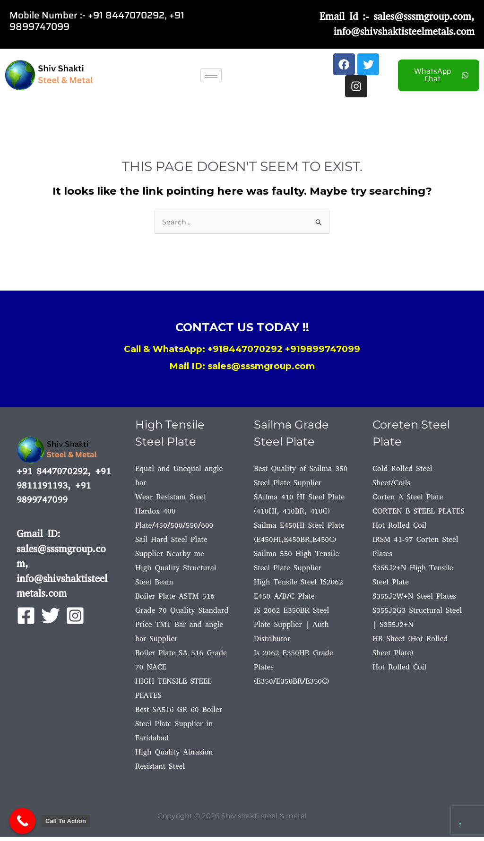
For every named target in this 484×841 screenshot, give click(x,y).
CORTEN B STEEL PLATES (418, 515)
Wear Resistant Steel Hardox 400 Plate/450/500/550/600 (174, 515)
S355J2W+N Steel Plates (414, 600)
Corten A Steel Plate (407, 501)
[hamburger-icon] (211, 77)
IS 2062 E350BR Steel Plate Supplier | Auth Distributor (291, 628)
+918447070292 (245, 352)
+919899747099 (322, 352)
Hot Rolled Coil (399, 529)
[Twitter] (50, 619)
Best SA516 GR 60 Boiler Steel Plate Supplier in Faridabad (178, 727)
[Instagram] (75, 619)
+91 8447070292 (126, 15)
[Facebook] (26, 619)
